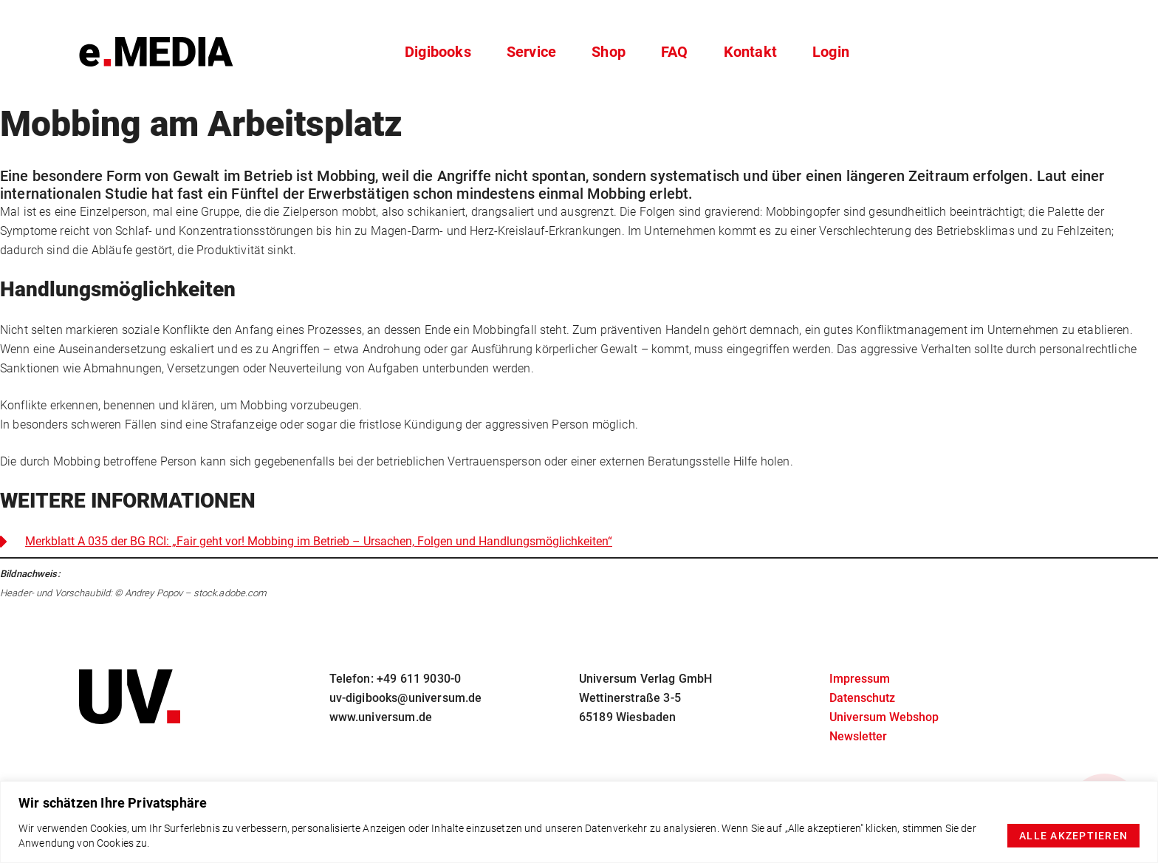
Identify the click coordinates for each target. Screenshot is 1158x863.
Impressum (859, 679)
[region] (579, 822)
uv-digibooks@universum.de (405, 698)
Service (531, 52)
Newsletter (858, 736)
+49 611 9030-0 (419, 679)
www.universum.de (381, 717)
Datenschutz (862, 698)
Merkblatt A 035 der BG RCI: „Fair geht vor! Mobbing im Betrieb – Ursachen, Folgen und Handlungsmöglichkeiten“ (318, 541)
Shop (609, 52)
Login (830, 52)
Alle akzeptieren (1073, 836)
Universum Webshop (884, 717)
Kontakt (750, 52)
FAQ (674, 52)
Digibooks (438, 52)
